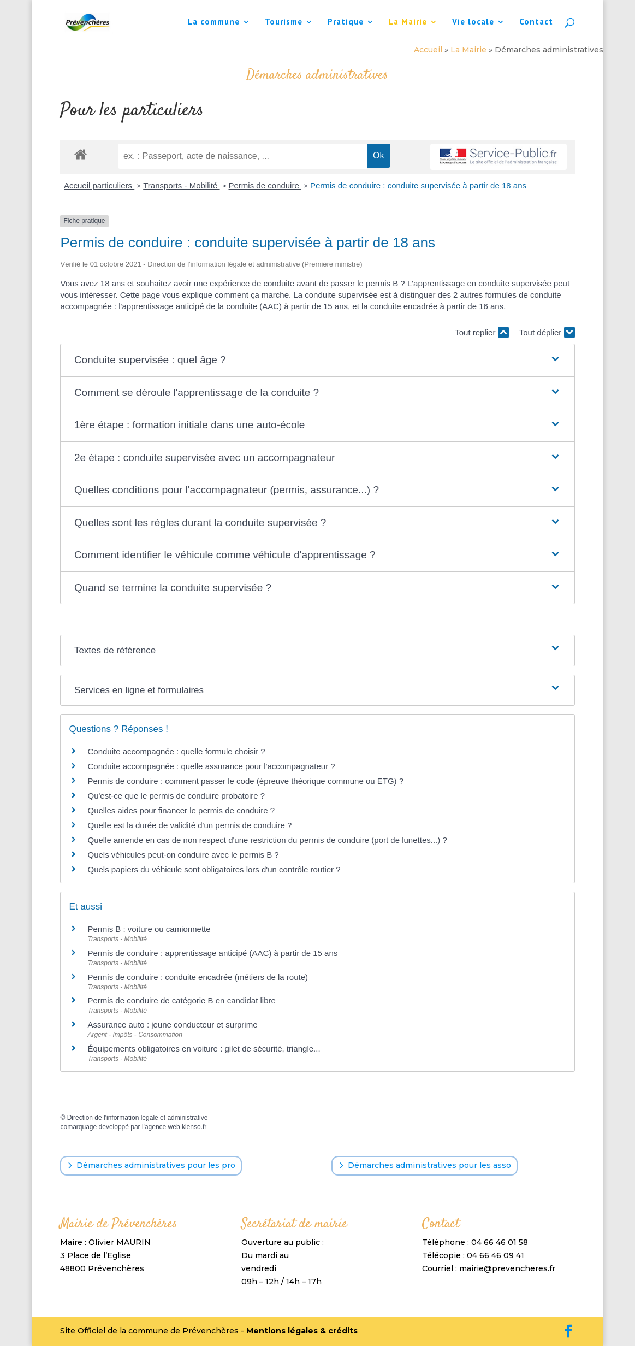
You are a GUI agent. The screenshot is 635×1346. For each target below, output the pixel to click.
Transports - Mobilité (181, 185)
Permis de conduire (265, 185)
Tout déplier (547, 332)
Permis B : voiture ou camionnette (148, 929)
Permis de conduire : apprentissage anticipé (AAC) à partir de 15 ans (212, 953)
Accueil (428, 50)
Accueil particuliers (99, 185)
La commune (214, 22)
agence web (162, 1127)
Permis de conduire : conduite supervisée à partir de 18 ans (418, 185)
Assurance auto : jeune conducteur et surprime (172, 1024)
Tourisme (283, 22)
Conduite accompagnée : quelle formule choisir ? (176, 751)
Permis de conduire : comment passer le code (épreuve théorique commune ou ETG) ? (245, 781)
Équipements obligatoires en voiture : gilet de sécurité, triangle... (203, 1048)
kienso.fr (194, 1127)
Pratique (346, 22)
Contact (536, 22)
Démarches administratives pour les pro (155, 1165)
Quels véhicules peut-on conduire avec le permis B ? (182, 854)
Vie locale (473, 22)
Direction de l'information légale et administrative (137, 1117)
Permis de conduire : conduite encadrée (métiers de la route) (197, 977)
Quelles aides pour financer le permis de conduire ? (181, 810)
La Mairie (408, 22)
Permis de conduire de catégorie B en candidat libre (181, 1000)
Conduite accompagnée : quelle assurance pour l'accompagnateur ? (211, 766)
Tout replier (481, 332)
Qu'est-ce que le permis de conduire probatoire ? (176, 795)
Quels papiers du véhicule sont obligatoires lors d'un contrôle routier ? (213, 869)
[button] (317, 360)
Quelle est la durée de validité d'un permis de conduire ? (189, 825)
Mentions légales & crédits (302, 1331)
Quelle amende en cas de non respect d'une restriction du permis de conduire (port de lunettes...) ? (267, 840)
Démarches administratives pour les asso (429, 1165)
